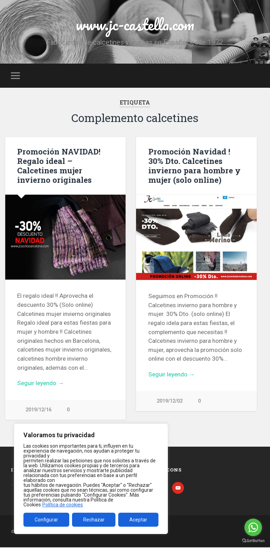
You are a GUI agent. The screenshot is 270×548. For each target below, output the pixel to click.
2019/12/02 (170, 401)
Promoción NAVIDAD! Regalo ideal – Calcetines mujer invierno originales (58, 165)
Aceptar (138, 519)
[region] (91, 479)
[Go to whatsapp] (253, 527)
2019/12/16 (38, 410)
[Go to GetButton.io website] (253, 541)
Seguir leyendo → (40, 383)
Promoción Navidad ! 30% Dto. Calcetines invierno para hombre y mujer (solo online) (194, 165)
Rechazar (94, 519)
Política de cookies (62, 504)
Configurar (46, 519)
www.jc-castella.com (135, 24)
